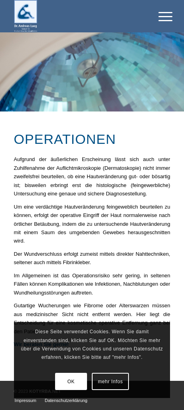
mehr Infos (110, 381)
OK (71, 381)
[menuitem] (25, 400)
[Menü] (159, 17)
